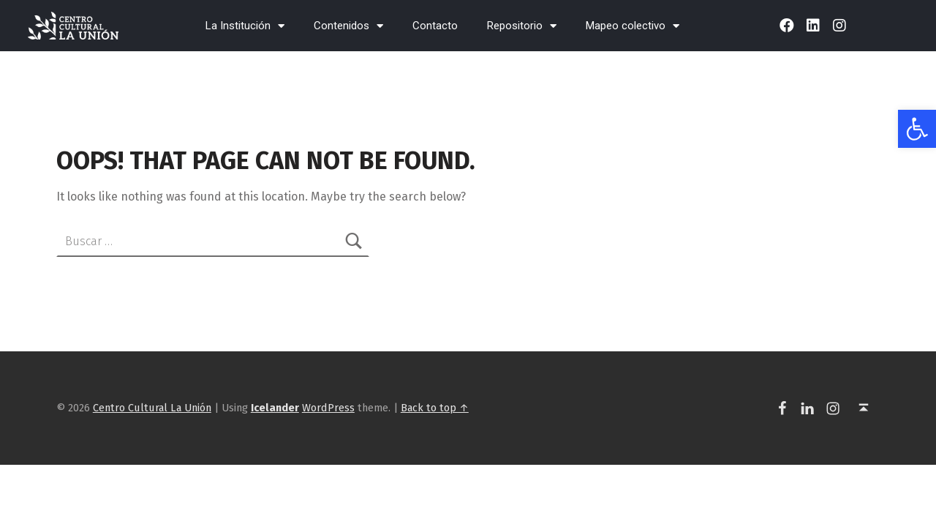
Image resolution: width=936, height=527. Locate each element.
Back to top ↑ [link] (435, 407)
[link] (917, 129)
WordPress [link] (328, 407)
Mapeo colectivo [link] (632, 26)
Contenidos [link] (348, 26)
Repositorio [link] (521, 26)
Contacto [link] (435, 25)
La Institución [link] (244, 26)
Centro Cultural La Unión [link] (152, 407)
